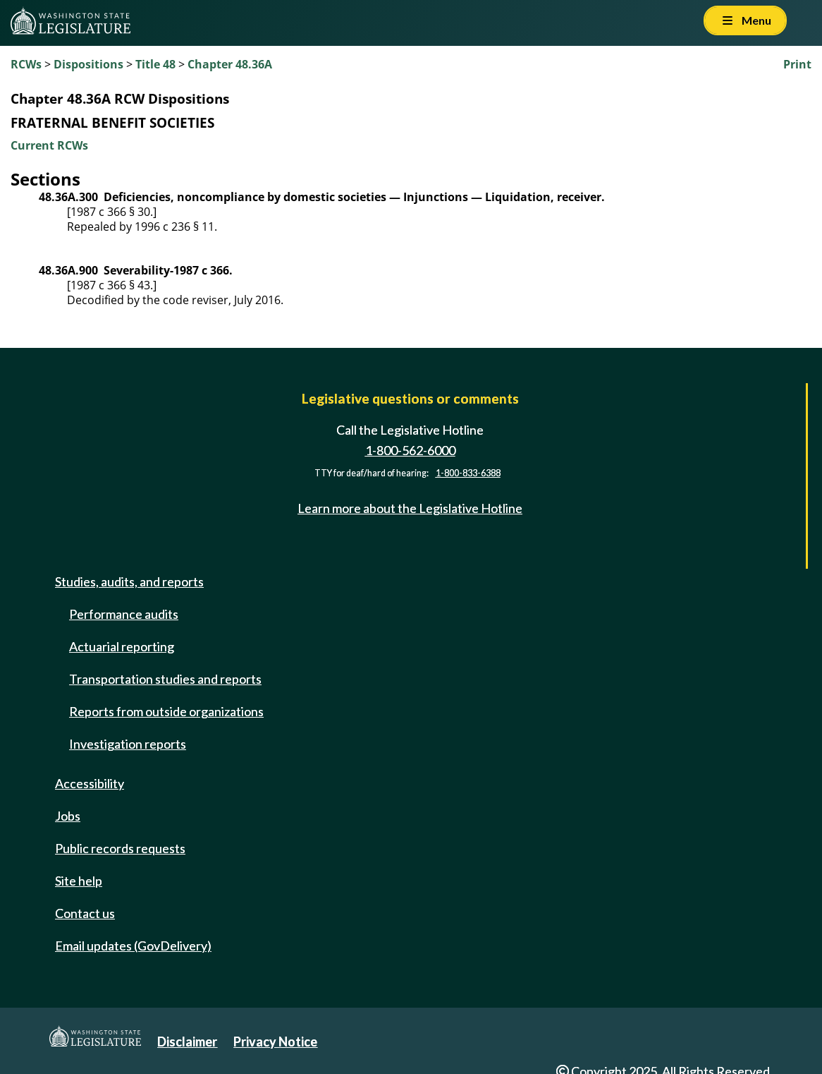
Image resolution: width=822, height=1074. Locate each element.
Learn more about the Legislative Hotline (409, 508)
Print (797, 64)
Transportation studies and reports (165, 679)
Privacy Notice (275, 1041)
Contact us (85, 913)
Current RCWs (49, 145)
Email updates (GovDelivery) (133, 945)
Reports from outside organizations (166, 711)
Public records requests (120, 848)
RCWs (26, 64)
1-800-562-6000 (410, 450)
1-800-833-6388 (468, 473)
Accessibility (89, 783)
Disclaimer (187, 1041)
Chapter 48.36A (230, 64)
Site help (78, 880)
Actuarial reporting (121, 646)
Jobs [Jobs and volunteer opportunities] (67, 815)
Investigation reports (127, 744)
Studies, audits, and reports (129, 581)
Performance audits (123, 614)
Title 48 (155, 64)
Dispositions (88, 64)
